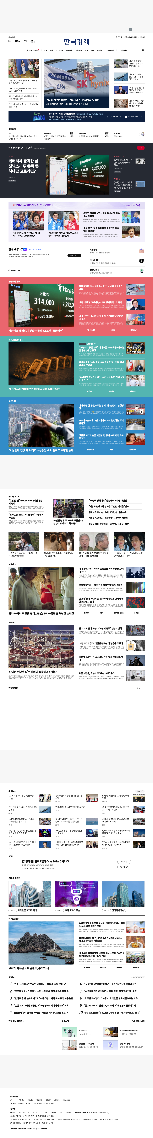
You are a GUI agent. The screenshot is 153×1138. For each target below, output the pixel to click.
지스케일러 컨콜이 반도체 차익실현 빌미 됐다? (34, 389)
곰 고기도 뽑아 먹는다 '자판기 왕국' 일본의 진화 (100, 628)
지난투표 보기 (124, 867)
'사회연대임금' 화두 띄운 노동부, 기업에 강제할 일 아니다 (23, 137)
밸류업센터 (132, 449)
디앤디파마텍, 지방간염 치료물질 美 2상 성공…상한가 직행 (23, 89)
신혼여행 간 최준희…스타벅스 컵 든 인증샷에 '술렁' (23, 554)
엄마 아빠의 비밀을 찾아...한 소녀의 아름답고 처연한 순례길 (41, 613)
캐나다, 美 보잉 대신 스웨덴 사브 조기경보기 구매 (115, 820)
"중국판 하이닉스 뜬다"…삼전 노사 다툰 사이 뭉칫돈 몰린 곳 (101, 378)
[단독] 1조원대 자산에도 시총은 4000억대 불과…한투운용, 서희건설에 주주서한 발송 (124, 186)
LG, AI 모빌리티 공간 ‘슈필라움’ (21, 795)
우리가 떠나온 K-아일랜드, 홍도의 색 (29, 968)
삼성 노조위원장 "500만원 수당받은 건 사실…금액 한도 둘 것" (112, 1012)
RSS (61, 1112)
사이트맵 (44, 1112)
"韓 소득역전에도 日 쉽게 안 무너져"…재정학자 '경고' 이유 (22, 843)
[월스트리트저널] (25, 41)
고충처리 (30, 1100)
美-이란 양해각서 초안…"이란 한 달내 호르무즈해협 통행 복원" (68, 820)
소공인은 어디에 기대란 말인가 (90, 136)
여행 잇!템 (136, 967)
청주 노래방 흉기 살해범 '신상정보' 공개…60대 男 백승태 (94, 554)
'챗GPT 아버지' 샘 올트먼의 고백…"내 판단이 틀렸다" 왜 (110, 1005)
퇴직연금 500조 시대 (23, 910)
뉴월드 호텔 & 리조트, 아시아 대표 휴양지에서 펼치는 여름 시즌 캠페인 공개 (102, 925)
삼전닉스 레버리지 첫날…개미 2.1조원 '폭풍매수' (36, 330)
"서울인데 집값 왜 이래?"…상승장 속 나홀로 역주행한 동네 (41, 450)
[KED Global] (33, 41)
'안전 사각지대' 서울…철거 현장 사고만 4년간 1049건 (23, 105)
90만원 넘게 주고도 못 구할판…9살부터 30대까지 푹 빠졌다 (68, 522)
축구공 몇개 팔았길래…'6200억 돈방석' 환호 (109, 524)
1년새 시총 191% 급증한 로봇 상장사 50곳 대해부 (123, 162)
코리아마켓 (59, 50)
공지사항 (65, 1021)
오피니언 (99, 50)
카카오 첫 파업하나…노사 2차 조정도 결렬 (23, 808)
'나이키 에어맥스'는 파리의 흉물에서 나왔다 (32, 671)
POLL (11, 856)
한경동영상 (13, 688)
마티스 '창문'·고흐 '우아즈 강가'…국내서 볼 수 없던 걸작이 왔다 (23, 81)
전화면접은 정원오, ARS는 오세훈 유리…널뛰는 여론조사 (63, 234)
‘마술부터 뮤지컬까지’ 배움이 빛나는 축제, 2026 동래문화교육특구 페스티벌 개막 (102, 955)
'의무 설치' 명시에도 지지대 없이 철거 (70, 807)
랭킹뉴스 (12, 977)
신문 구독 (119, 37)
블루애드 (48, 1100)
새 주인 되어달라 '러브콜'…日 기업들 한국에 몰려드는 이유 (110, 998)
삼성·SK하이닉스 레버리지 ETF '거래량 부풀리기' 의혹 (101, 287)
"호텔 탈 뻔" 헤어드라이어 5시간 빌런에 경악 (25, 502)
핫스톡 (11, 156)
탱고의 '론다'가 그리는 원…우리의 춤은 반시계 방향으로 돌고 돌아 (101, 600)
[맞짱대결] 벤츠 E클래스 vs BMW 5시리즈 (45, 861)
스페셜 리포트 (14, 878)
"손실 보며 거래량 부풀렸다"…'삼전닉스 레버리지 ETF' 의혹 (41, 1005)
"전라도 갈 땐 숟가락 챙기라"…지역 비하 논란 (26, 516)
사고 (143, 1021)
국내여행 (103, 967)
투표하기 (124, 862)
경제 (45, 50)
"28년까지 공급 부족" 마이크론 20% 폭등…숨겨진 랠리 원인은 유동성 (102, 349)
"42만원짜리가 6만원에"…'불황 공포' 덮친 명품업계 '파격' (110, 991)
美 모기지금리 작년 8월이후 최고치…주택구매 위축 (115, 808)
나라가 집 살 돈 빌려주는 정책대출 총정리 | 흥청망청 (101, 407)
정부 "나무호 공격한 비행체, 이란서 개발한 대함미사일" (136, 103)
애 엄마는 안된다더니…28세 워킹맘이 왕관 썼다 (58, 554)
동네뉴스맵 (90, 449)
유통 (92, 50)
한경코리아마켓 (15, 281)
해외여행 (119, 967)
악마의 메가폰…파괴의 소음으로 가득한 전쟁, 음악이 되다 (101, 570)
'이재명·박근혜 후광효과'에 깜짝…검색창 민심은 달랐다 (26, 234)
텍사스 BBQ (118, 136)
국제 (86, 50)
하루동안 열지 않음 (133, 117)
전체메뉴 (124, 50)
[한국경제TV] (17, 41)
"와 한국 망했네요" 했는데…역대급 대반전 (108, 500)
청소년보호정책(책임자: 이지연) (99, 1112)
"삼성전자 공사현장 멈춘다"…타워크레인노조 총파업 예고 (110, 984)
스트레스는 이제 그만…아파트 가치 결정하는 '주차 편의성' (101, 422)
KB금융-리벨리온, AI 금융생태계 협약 (115, 797)
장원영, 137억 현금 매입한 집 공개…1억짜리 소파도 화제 (101, 437)
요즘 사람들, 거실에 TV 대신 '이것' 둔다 (96, 673)
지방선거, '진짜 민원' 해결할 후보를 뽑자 (55, 137)
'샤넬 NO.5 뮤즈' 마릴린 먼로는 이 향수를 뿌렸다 (101, 643)
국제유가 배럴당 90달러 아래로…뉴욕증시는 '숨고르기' (22, 820)
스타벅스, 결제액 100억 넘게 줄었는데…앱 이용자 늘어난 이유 (69, 843)
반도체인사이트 (119, 156)
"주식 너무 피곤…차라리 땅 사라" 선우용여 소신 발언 (128, 554)
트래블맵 (87, 967)
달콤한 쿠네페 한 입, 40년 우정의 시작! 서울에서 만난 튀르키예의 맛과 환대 (100, 940)
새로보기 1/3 (140, 791)
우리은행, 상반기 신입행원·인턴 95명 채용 (68, 832)
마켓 (133, 330)
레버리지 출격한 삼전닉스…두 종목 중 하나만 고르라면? (24, 166)
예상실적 (90, 391)
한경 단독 (117, 179)
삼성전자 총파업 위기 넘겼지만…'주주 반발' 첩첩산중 (136, 63)
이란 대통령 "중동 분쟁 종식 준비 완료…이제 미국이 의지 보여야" (101, 364)
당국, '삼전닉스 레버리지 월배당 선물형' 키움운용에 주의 (101, 317)
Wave (11, 622)
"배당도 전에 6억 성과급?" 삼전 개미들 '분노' (109, 506)
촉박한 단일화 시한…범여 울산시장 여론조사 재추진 (101, 215)
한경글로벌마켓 (15, 339)
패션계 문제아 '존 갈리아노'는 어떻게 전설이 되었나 (101, 658)
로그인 (142, 37)
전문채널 (111, 50)
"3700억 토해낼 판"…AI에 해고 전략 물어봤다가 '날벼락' (116, 843)
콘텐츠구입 (25, 1112)
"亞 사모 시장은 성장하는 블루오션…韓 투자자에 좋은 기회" (23, 97)
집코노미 (79, 50)
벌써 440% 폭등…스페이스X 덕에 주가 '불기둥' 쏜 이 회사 (116, 832)
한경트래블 (13, 918)
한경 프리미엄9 (32, 50)
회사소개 (12, 1100)
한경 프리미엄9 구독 (130, 37)
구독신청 (21, 1100)
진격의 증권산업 (114, 910)
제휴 (19, 1112)
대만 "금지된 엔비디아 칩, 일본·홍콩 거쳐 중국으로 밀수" (23, 832)
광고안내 (39, 1100)
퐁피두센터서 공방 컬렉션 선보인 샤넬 (68, 797)
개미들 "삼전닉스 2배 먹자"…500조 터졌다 (108, 518)
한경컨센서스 (91, 330)
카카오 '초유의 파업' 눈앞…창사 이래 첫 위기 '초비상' (136, 76)
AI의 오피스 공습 (67, 910)
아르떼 (11, 564)
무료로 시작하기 (74, 255)
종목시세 (111, 391)
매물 (111, 449)
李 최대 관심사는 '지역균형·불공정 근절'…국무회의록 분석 (136, 91)
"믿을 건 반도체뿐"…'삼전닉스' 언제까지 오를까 (72, 100)
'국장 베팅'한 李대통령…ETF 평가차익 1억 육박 (100, 302)
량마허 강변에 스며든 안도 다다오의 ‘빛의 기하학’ (101, 585)
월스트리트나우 (87, 344)
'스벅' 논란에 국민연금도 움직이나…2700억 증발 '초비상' (40, 984)
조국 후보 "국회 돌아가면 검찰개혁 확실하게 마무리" (101, 229)
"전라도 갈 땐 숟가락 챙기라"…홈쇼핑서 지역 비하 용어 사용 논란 (43, 998)
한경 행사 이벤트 (15, 1021)
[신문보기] (10, 41)
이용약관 (68, 1112)
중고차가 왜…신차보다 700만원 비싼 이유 (107, 512)
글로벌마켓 (69, 50)
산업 (51, 50)
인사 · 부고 (136, 1021)
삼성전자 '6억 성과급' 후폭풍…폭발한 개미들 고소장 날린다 (40, 1012)
